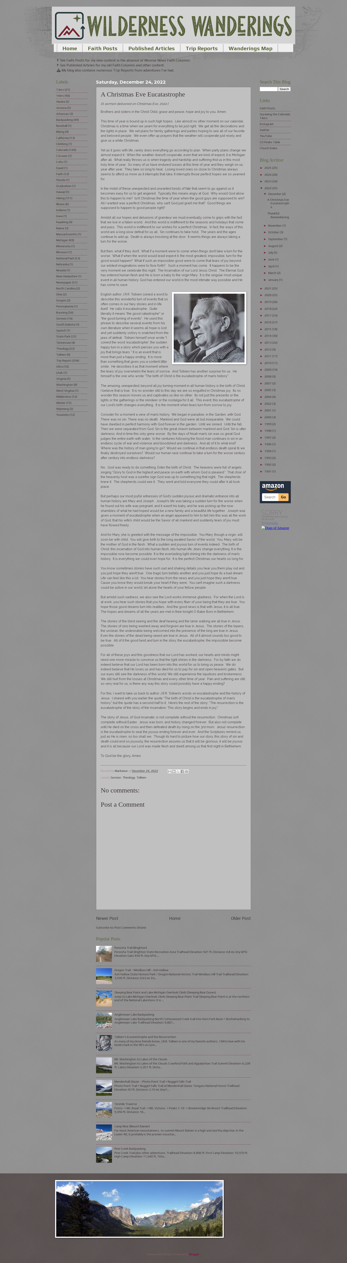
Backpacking (64, 119)
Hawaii (60, 192)
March (272, 273)
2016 (268, 322)
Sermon (116, 777)
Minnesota (63, 246)
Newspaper (63, 282)
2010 (268, 363)
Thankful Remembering (278, 215)
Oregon (61, 300)
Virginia (61, 378)
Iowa (59, 216)
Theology (129, 777)
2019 (268, 302)
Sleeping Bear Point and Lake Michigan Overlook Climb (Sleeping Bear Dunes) (165, 992)
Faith (59, 174)
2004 (268, 397)
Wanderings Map (250, 48)
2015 (268, 329)
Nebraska (62, 264)
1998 (268, 430)
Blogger (194, 1254)
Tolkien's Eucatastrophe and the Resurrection (145, 1037)
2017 (268, 315)
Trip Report (63, 360)
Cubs (59, 162)
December (275, 194)
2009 (268, 369)
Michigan (62, 240)
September (276, 239)
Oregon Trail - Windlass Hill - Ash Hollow (141, 970)
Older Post (241, 918)
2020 (268, 295)
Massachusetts (66, 234)
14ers (60, 95)
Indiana (61, 210)
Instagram (267, 124)
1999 (268, 424)
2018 (268, 308)
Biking (60, 131)
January (273, 280)
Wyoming (62, 409)
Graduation (63, 186)
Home (69, 48)
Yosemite (62, 415)
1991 (268, 471)
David (60, 168)
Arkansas (62, 114)
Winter (61, 403)
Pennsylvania (64, 306)
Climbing (62, 144)
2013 (268, 342)
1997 (268, 437)
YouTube (266, 136)
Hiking (60, 198)
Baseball (61, 125)
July (271, 252)
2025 (268, 168)
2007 (268, 383)
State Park (63, 336)
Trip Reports (202, 48)
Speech (61, 330)
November (275, 225)
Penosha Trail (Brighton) (130, 947)
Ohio (59, 294)
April (271, 266)
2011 (268, 356)
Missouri (62, 252)
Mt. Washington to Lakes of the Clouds (140, 1059)
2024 (268, 174)
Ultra (59, 366)
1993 (268, 458)
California (62, 138)
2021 (268, 288)
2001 (268, 410)
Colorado (62, 150)
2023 (268, 181)
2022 (268, 188)
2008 (268, 376)
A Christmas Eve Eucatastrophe (278, 203)
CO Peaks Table (270, 142)
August (273, 246)
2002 (268, 403)
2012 (268, 349)
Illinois (60, 204)
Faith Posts (103, 48)
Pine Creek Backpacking (130, 1148)
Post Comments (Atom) (130, 927)
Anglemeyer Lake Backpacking (134, 1014)
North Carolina (66, 288)
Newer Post (107, 918)
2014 (268, 335)
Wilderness (63, 396)
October (274, 232)
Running (61, 312)
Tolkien (141, 777)
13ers (60, 89)
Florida (60, 180)
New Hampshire (66, 276)
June (271, 259)
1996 (268, 444)
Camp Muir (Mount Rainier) (132, 1126)
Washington (64, 384)
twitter (265, 130)
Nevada (61, 270)
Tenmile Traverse (125, 1104)
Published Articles (151, 48)
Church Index (268, 148)
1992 (268, 464)
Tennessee (63, 342)
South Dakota (65, 324)
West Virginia (65, 390)
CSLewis (61, 156)
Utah (59, 372)
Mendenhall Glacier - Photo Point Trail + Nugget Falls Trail (152, 1081)
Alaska (60, 101)
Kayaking (62, 222)
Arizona (61, 108)
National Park (65, 258)
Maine (60, 228)
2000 (268, 417)
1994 (268, 451)
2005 (268, 390)
